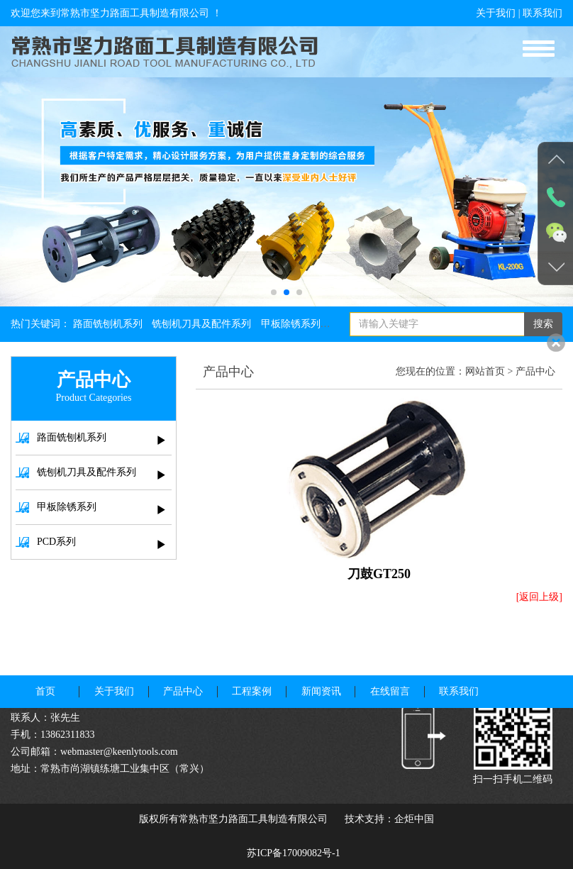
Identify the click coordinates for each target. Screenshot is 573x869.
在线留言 (390, 675)
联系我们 (542, 13)
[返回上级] (539, 597)
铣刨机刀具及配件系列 (201, 324)
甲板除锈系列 (291, 324)
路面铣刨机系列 (108, 324)
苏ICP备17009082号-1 (293, 853)
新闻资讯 (321, 675)
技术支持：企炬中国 (389, 819)
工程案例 (252, 675)
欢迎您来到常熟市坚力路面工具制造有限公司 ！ (116, 13)
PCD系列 (91, 542)
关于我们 (496, 13)
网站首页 (485, 371)
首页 (45, 675)
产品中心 (535, 371)
